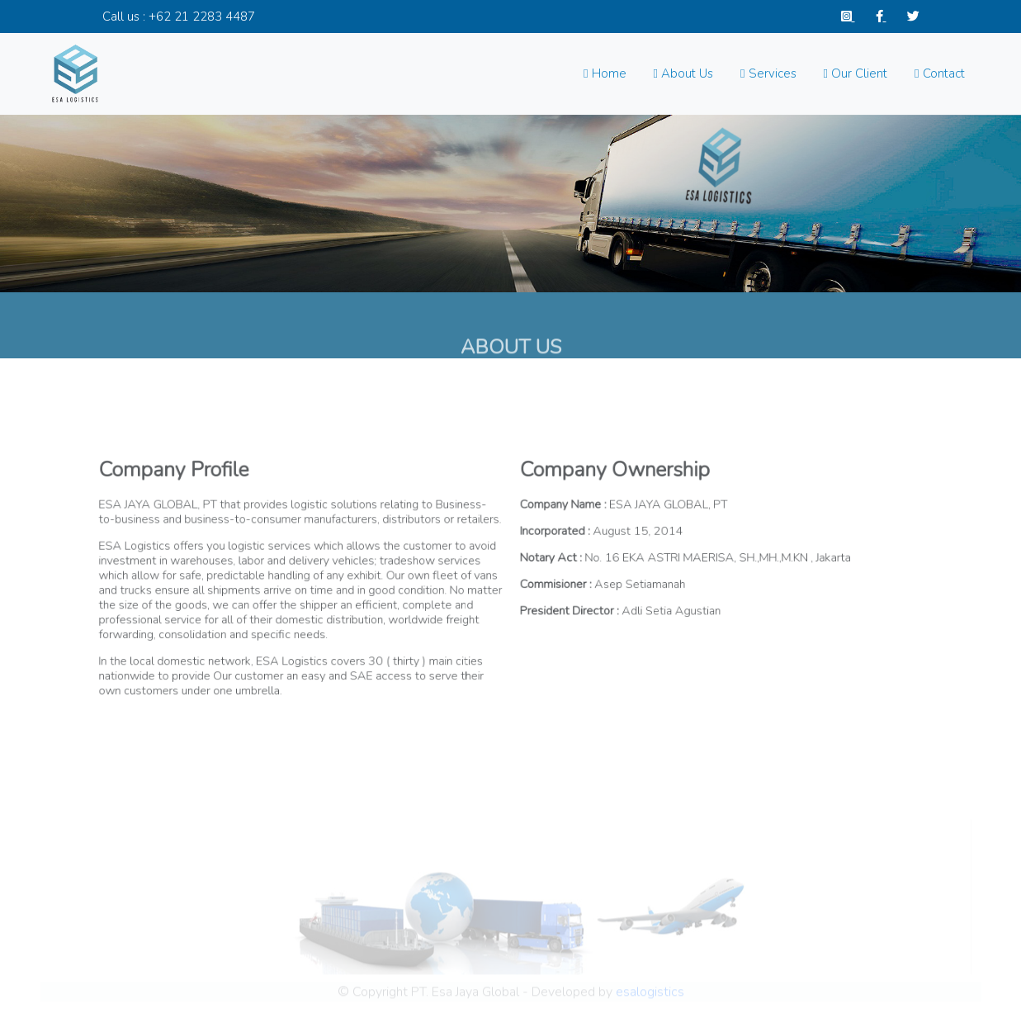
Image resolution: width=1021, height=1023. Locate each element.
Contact (939, 73)
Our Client (855, 73)
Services (768, 73)
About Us (683, 73)
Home (605, 73)
